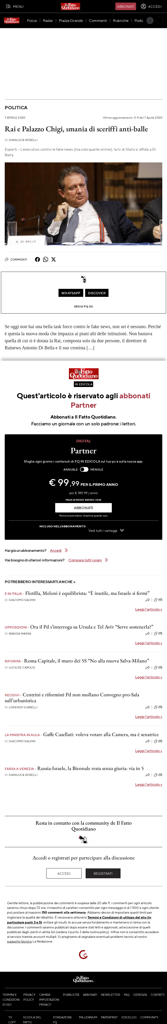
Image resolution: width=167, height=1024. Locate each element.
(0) (158, 600)
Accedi (64, 873)
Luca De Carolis (20, 667)
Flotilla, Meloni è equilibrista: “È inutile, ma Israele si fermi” (87, 593)
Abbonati (125, 6)
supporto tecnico (19, 941)
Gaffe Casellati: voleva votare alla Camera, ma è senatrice (101, 734)
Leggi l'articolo (148, 609)
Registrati (103, 873)
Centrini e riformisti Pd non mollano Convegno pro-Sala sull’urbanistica (72, 697)
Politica (16, 107)
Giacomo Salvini (20, 600)
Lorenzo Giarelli (21, 707)
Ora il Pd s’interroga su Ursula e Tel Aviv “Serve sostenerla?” (91, 626)
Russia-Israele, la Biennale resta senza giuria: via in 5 (90, 768)
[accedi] (151, 6)
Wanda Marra (18, 633)
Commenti (16, 259)
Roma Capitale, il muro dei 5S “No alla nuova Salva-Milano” (86, 660)
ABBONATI (83, 507)
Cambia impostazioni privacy (49, 999)
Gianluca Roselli (21, 140)
